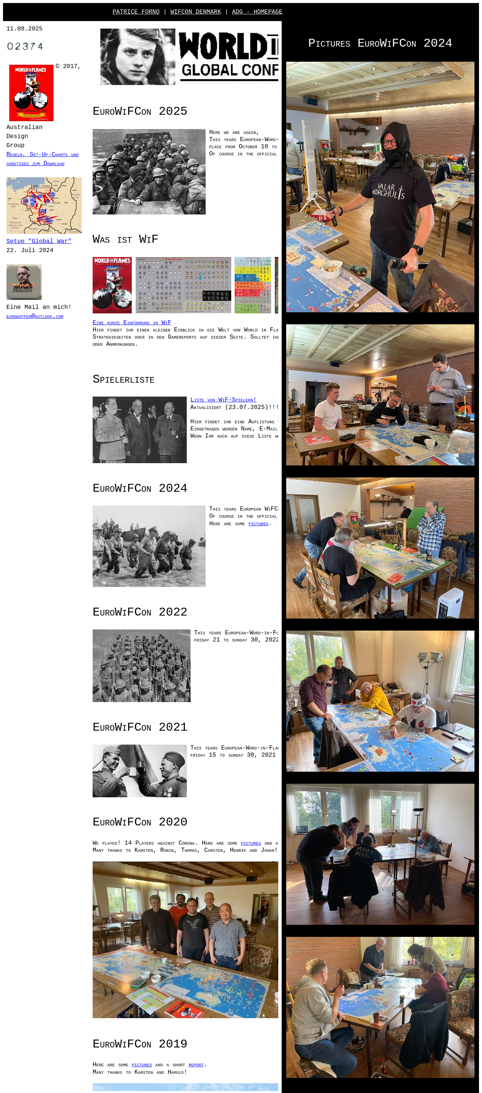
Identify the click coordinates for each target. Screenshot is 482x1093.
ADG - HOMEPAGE (257, 12)
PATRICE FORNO (136, 12)
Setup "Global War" (39, 249)
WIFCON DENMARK (196, 12)
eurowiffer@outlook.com (46, 323)
